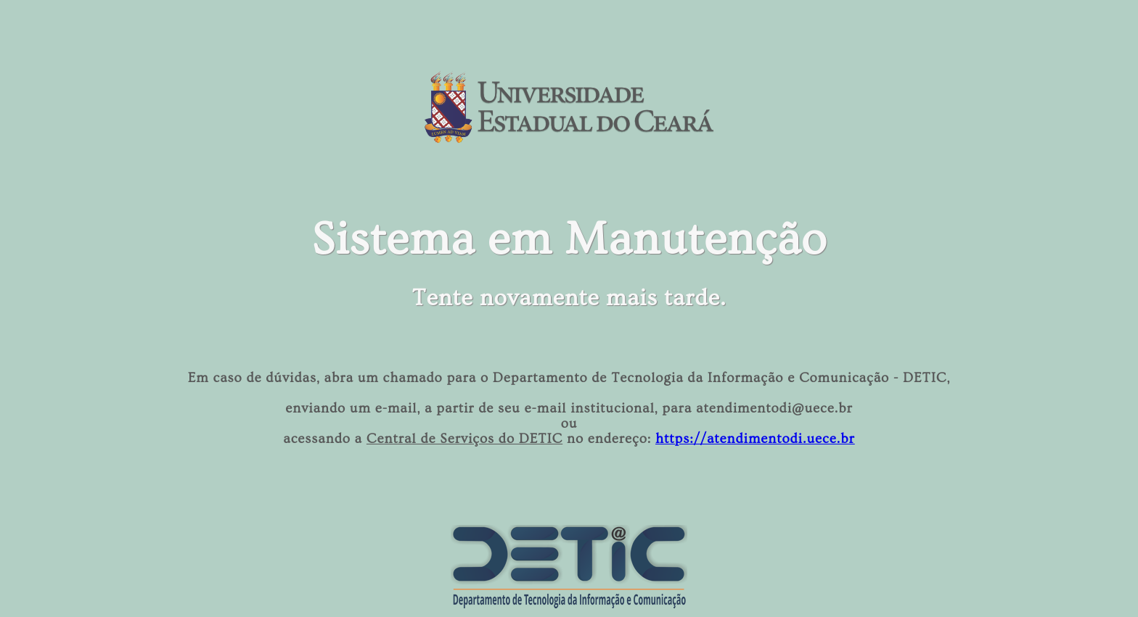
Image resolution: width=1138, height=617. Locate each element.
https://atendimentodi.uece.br (755, 439)
